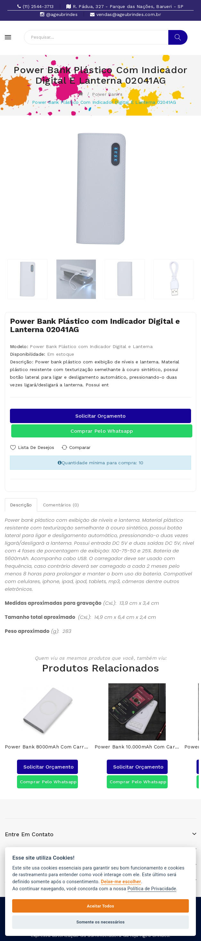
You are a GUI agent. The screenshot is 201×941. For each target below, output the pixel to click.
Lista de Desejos (36, 447)
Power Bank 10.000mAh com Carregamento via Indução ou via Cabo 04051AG (137, 745)
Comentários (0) (61, 504)
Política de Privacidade (152, 889)
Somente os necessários (100, 922)
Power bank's (107, 94)
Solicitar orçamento (100, 416)
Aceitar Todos (100, 906)
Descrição (21, 504)
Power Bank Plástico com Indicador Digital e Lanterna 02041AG (104, 102)
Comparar (81, 447)
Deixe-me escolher (121, 881)
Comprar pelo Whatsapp (102, 431)
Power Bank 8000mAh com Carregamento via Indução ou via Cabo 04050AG (47, 745)
